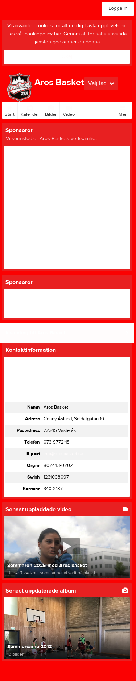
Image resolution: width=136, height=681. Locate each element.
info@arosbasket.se (63, 454)
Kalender (30, 109)
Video (69, 109)
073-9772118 (57, 442)
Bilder (51, 109)
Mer (123, 109)
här (57, 34)
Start (10, 109)
